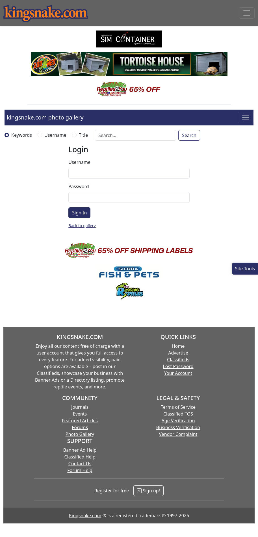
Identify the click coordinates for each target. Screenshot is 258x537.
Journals (79, 407)
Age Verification (178, 421)
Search (189, 135)
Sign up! (148, 491)
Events (80, 414)
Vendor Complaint (178, 434)
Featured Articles (80, 421)
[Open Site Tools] (245, 269)
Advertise (178, 353)
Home (178, 346)
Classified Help (79, 457)
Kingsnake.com (85, 515)
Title (83, 135)
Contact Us (79, 463)
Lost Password (178, 366)
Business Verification (178, 427)
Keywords (21, 135)
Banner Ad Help (79, 450)
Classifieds (178, 359)
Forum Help (79, 470)
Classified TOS (178, 414)
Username (55, 135)
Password (78, 186)
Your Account (178, 373)
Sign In (79, 213)
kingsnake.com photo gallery (45, 117)
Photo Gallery (80, 434)
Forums (80, 427)
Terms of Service (178, 407)
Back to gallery (82, 225)
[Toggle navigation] (247, 13)
